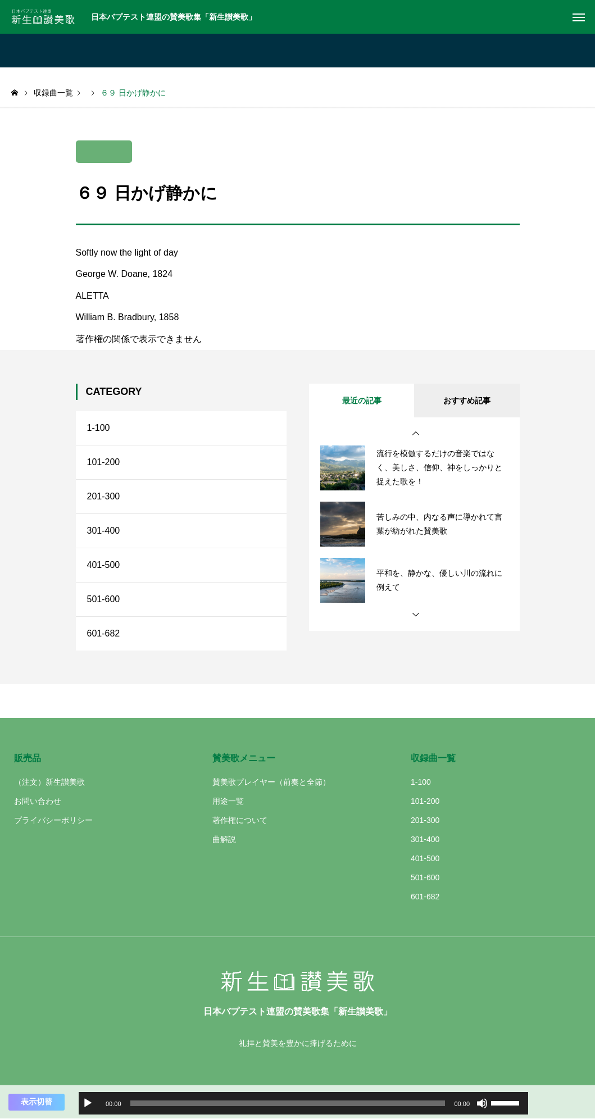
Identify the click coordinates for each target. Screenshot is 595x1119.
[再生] (87, 1103)
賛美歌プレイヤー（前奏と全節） (271, 781)
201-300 (103, 496)
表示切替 (36, 1101)
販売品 (27, 758)
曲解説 (224, 839)
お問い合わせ (37, 801)
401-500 (103, 565)
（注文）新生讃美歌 (49, 781)
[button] (416, 434)
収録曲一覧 (433, 758)
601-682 (103, 633)
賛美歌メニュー (243, 758)
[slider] (288, 1103)
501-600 (103, 599)
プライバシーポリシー (53, 820)
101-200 (103, 462)
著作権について (239, 820)
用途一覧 (228, 801)
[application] (303, 1103)
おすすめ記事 (466, 400)
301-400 (103, 530)
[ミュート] (482, 1103)
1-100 (98, 428)
